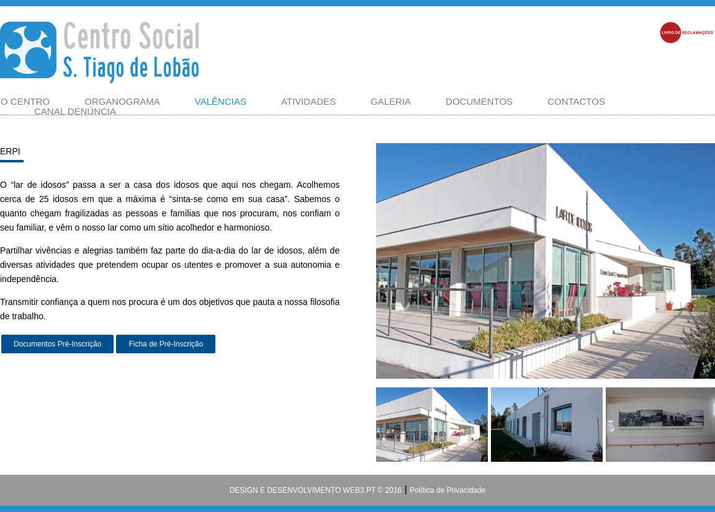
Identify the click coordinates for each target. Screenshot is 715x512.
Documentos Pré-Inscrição (57, 344)
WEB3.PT (358, 490)
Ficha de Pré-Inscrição (165, 344)
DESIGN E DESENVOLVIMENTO (285, 490)
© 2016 (388, 490)
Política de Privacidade (447, 490)
